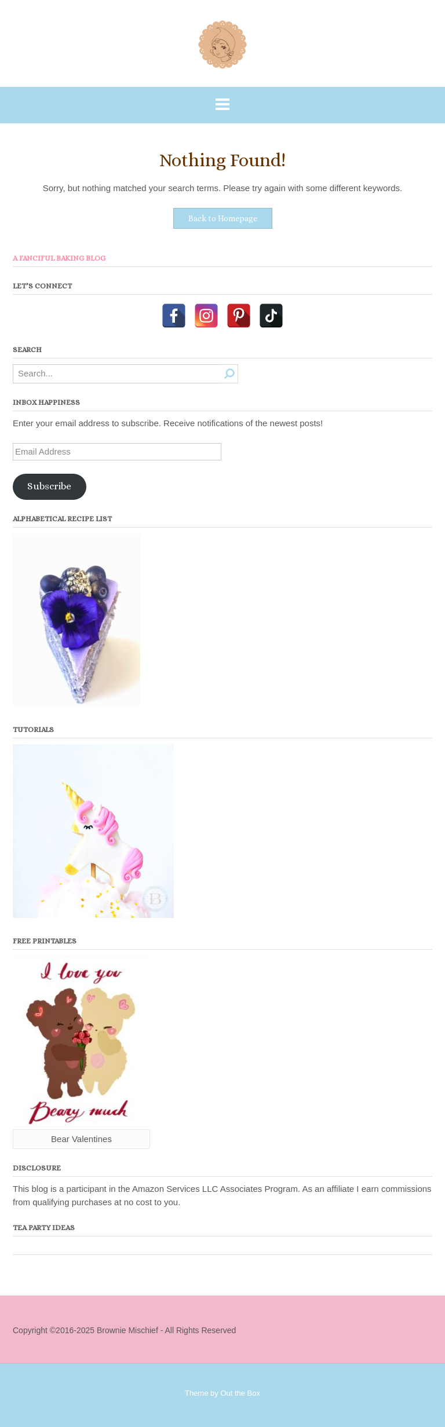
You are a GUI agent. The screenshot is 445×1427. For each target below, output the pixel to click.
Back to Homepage (222, 218)
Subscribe (49, 486)
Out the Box (240, 1393)
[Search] (229, 373)
